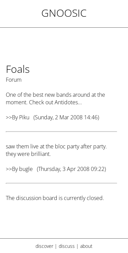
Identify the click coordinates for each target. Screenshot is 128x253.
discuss (67, 246)
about (86, 246)
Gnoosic (64, 13)
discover (44, 246)
